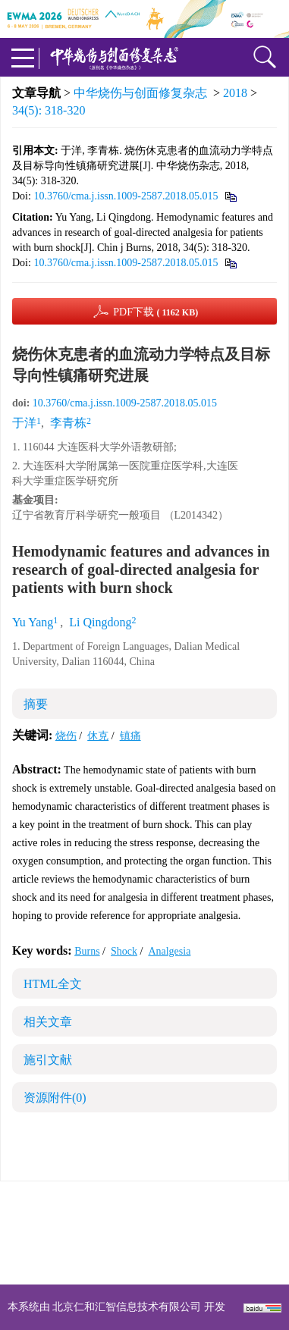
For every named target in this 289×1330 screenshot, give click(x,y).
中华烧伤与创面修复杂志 (140, 92)
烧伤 (66, 736)
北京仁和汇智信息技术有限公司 (126, 1307)
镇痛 (130, 736)
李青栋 (68, 422)
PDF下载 (155, 312)
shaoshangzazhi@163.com (164, 1241)
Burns (86, 951)
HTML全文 (53, 983)
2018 (235, 92)
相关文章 (48, 1021)
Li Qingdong (100, 622)
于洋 (24, 422)
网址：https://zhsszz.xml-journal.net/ (144, 1260)
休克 (97, 736)
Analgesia (169, 951)
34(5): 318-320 (48, 110)
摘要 (36, 704)
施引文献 (48, 1059)
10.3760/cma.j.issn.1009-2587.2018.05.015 (125, 196)
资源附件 (55, 1097)
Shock (124, 951)
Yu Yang (32, 622)
